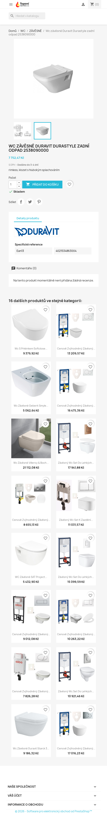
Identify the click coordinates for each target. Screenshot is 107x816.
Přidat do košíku (42, 184)
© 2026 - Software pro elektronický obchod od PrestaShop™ (53, 811)
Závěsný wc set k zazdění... (76, 519)
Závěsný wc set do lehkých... (76, 462)
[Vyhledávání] (27, 15)
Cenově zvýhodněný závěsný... (76, 348)
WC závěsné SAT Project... (31, 577)
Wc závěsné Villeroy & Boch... (31, 462)
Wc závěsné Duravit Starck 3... (31, 748)
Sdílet (21, 201)
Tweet (29, 201)
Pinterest (38, 201)
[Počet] (13, 184)
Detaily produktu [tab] (28, 218)
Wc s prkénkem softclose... (31, 348)
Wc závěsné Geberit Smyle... (31, 405)
